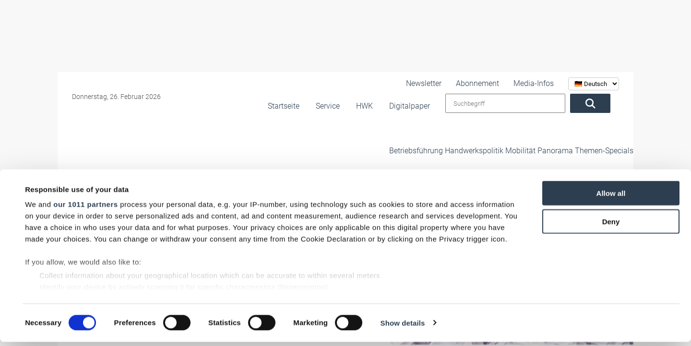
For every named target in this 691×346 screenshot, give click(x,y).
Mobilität (486, 134)
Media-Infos (542, 83)
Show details (403, 327)
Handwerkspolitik (430, 134)
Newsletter (447, 83)
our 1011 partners (85, 209)
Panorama (532, 134)
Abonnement (494, 83)
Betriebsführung (362, 134)
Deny (611, 226)
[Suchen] (599, 103)
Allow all (611, 198)
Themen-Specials (592, 134)
